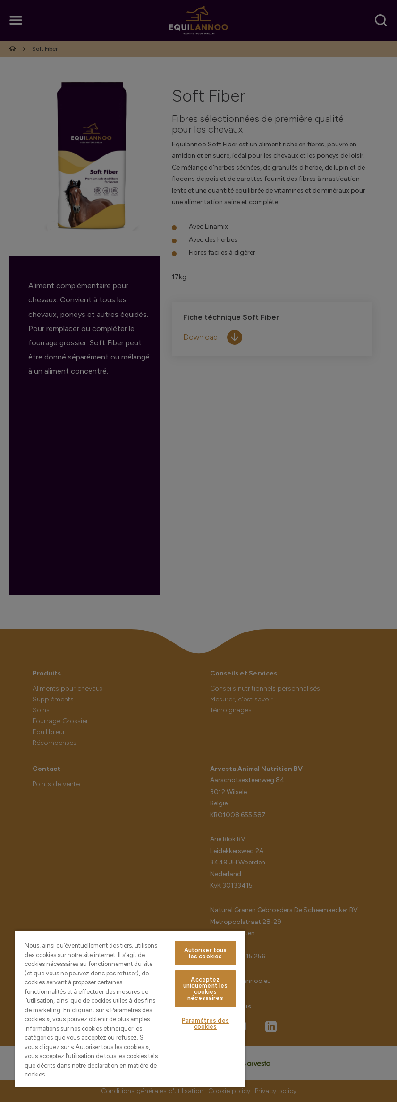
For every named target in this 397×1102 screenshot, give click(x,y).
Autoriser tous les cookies (205, 953)
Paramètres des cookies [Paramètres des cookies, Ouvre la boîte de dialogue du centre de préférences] (205, 1023)
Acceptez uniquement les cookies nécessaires (205, 988)
